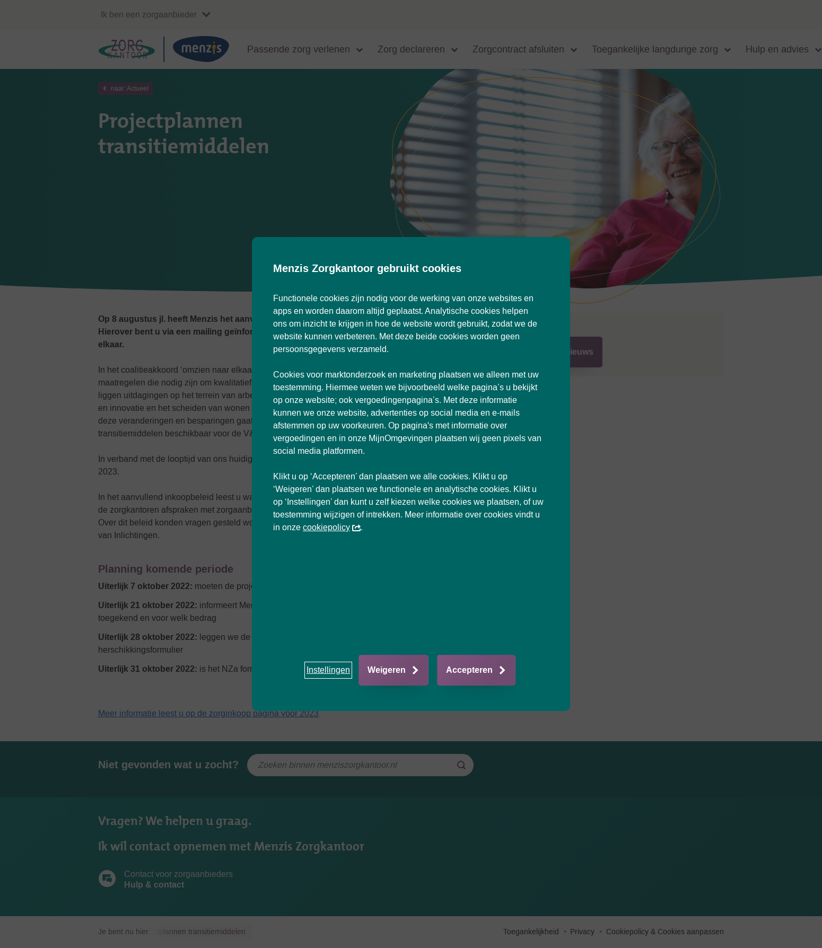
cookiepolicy (332, 527)
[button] (328, 670)
